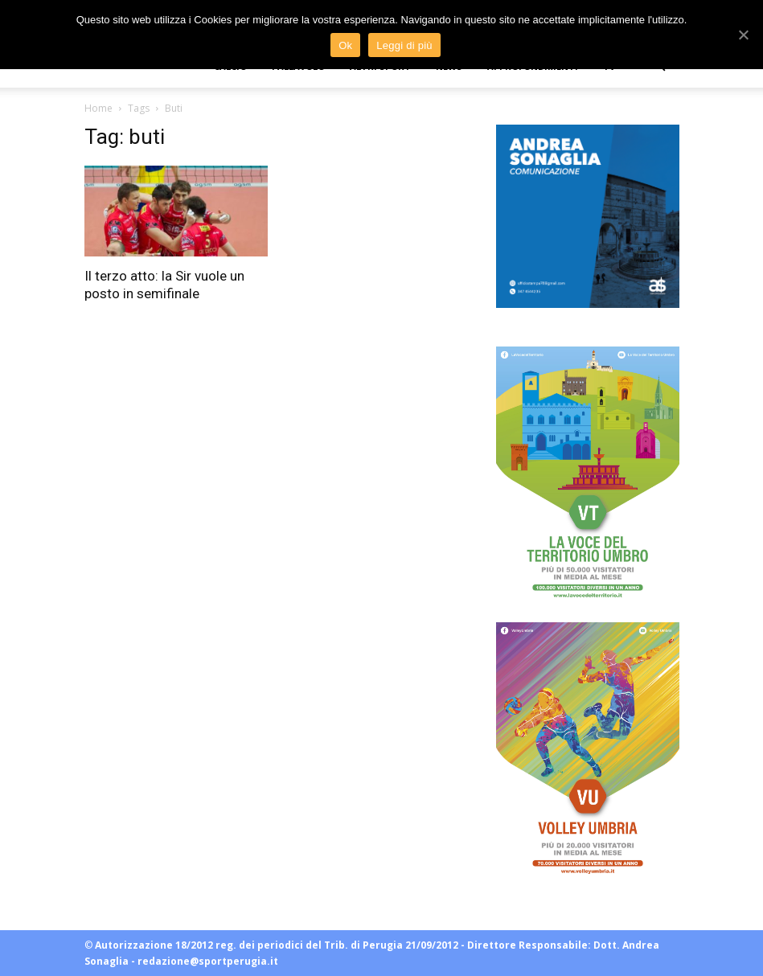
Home (98, 108)
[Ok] (743, 35)
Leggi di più (404, 45)
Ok (345, 45)
